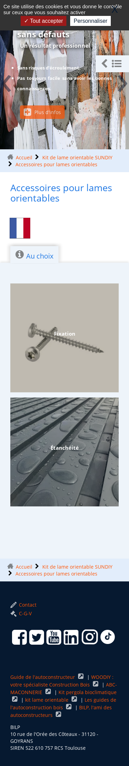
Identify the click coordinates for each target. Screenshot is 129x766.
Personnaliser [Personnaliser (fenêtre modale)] (90, 21)
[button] (112, 63)
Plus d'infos (42, 112)
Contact (23, 604)
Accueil (24, 157)
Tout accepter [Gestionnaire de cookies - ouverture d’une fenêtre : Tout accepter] (43, 21)
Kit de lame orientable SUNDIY (77, 157)
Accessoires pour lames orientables (56, 164)
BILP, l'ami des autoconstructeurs (61, 711)
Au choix (34, 255)
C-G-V (21, 613)
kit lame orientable (47, 700)
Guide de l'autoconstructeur (43, 677)
